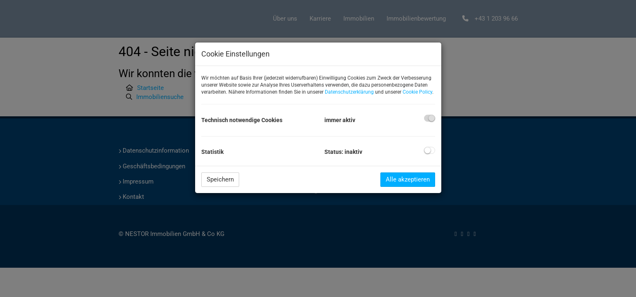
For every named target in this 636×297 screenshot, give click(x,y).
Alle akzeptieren (408, 179)
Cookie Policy (417, 92)
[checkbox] (429, 118)
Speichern (220, 179)
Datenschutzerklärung (349, 92)
